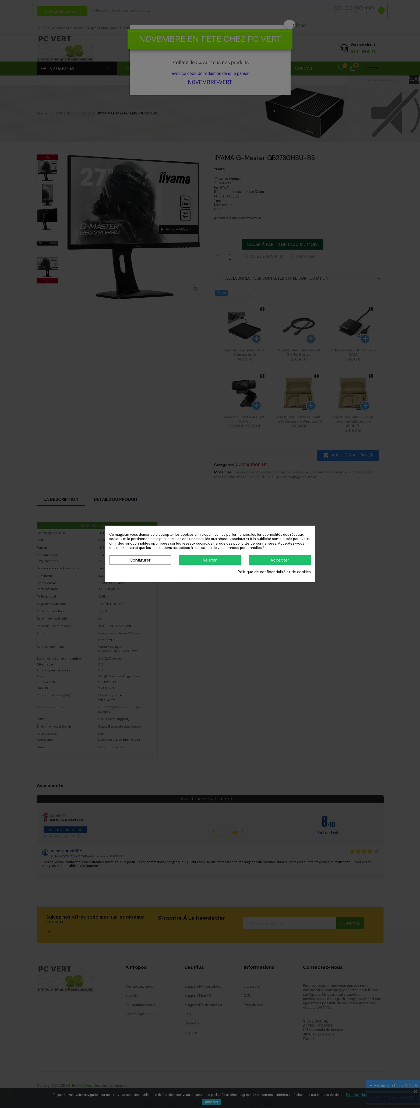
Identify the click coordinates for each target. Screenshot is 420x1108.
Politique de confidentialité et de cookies (274, 572)
